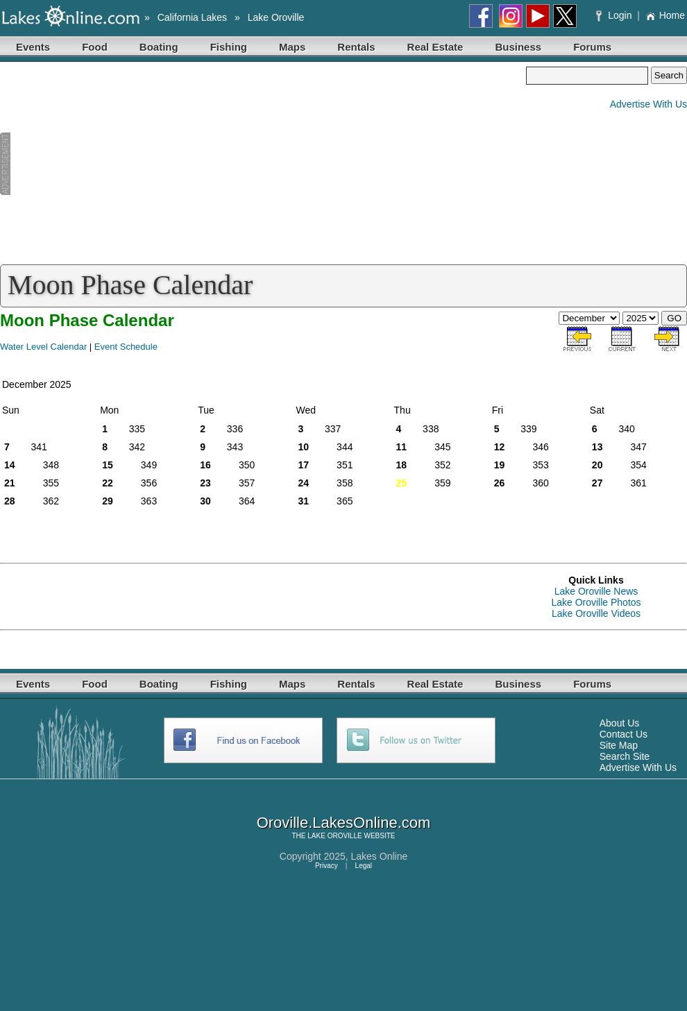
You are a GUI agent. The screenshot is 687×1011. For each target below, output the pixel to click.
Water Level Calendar (43, 346)
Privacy (326, 865)
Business (518, 47)
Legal (363, 865)
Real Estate (435, 47)
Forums (592, 47)
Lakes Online (379, 856)
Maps (292, 47)
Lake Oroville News (596, 591)
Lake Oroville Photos (596, 602)
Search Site (625, 756)
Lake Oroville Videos (596, 613)
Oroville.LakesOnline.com (344, 822)
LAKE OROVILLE (334, 836)
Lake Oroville (276, 17)
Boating (158, 47)
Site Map (619, 745)
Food (95, 47)
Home (665, 15)
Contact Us (623, 734)
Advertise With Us (648, 104)
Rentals (356, 47)
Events (33, 47)
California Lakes (192, 17)
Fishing (228, 47)
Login (615, 15)
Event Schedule (126, 346)
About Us (620, 723)
